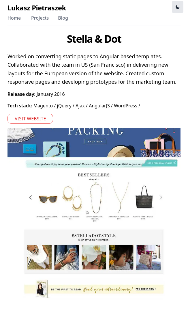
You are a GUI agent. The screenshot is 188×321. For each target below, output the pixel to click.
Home (14, 18)
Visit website (30, 118)
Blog (63, 18)
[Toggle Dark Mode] (177, 7)
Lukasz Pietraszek (36, 7)
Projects (40, 18)
